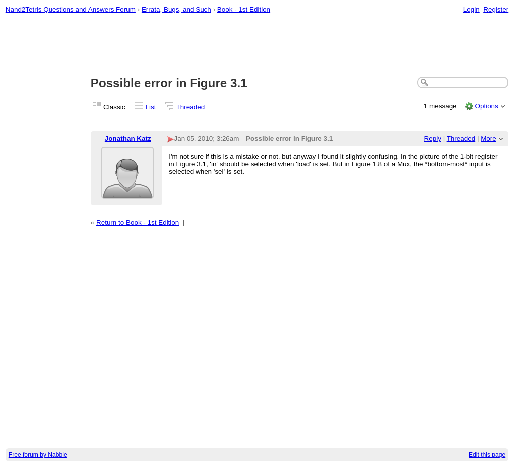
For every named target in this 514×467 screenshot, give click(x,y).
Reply (432, 138)
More (488, 138)
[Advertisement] (257, 45)
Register (495, 9)
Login (471, 9)
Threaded (190, 107)
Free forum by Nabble (38, 454)
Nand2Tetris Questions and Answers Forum (71, 9)
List (151, 107)
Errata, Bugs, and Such (176, 9)
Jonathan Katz (128, 138)
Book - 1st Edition (243, 9)
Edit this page (487, 454)
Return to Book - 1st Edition (137, 222)
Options (486, 106)
